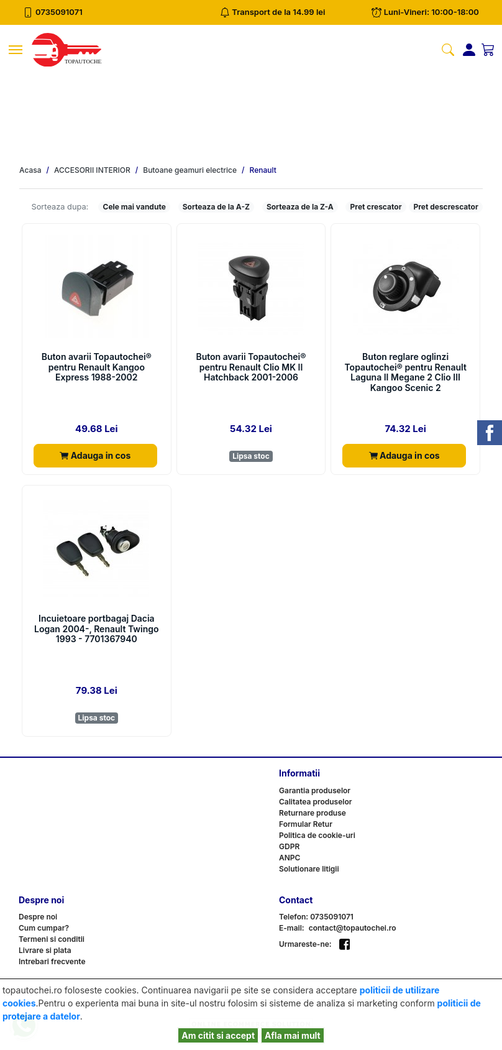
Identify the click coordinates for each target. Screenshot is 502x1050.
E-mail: (291, 928)
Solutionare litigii (309, 868)
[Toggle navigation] (15, 49)
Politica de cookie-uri (317, 835)
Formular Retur (305, 824)
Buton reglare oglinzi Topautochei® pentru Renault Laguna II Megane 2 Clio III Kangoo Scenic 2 (405, 372)
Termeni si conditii (51, 939)
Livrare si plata (45, 950)
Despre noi (38, 916)
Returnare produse (312, 812)
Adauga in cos (95, 455)
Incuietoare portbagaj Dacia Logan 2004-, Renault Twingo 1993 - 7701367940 (96, 629)
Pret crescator (376, 206)
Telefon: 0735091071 (316, 916)
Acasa (30, 170)
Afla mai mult (293, 1035)
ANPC (289, 857)
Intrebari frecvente (52, 961)
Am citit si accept (218, 1035)
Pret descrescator (445, 206)
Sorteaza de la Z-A (300, 206)
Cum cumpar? (44, 928)
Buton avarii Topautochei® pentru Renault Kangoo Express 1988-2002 (97, 367)
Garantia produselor (314, 790)
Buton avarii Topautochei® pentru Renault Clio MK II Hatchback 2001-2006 (251, 367)
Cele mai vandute (134, 206)
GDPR (289, 846)
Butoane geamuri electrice (190, 170)
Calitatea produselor (315, 801)
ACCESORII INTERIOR (92, 170)
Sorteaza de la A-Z (216, 206)
